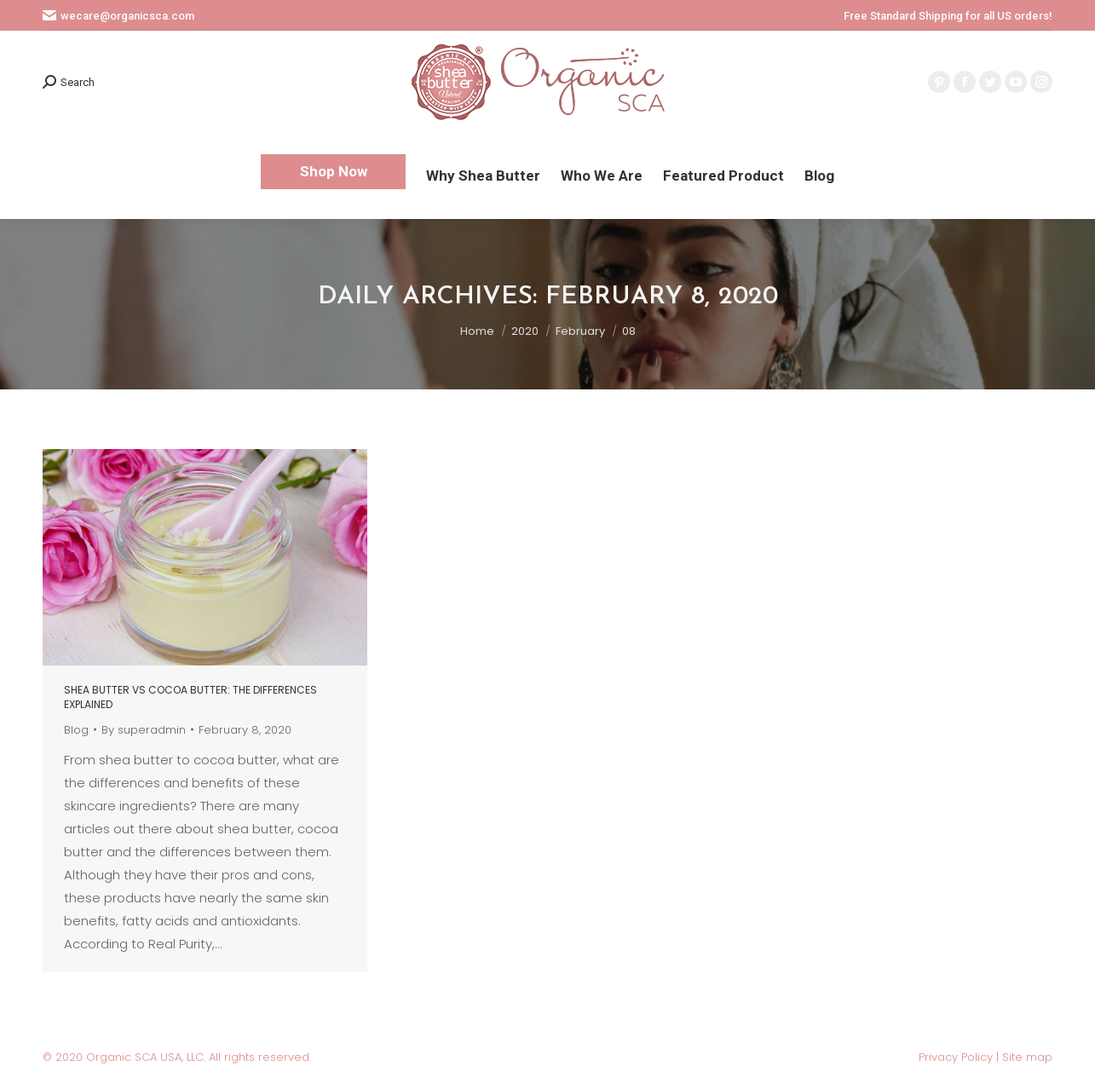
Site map (1027, 1057)
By (143, 730)
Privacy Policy (957, 1057)
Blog (76, 730)
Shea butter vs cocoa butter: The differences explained (190, 697)
